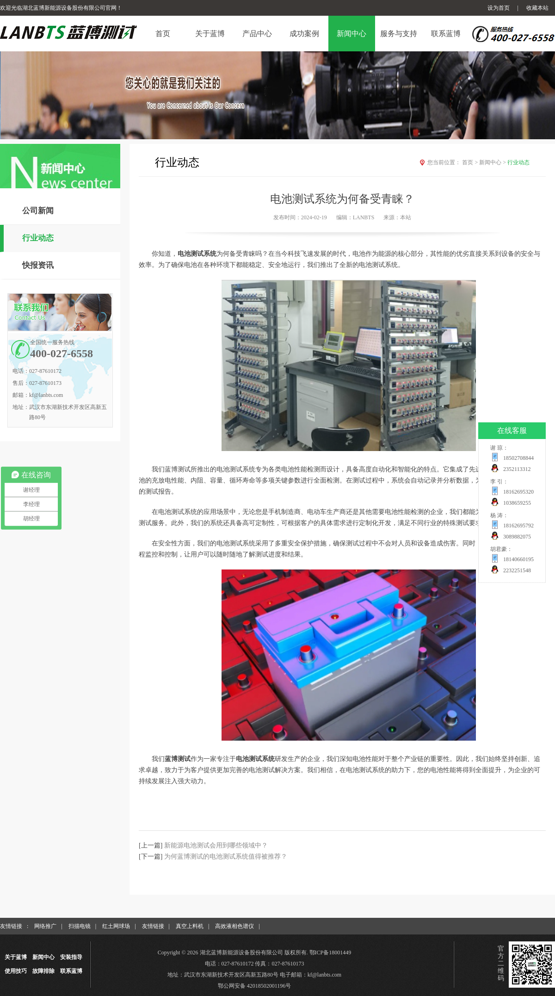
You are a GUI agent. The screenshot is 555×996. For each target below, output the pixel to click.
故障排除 (43, 971)
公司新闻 (38, 210)
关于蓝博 (16, 957)
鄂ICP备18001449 (330, 952)
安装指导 (71, 957)
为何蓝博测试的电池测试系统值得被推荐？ (225, 856)
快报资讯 (38, 265)
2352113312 (517, 469)
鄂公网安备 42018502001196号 (254, 986)
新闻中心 (493, 162)
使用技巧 (16, 971)
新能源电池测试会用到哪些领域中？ (216, 845)
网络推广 (45, 926)
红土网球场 (116, 926)
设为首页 (498, 8)
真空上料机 (190, 926)
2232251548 (517, 570)
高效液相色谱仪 (234, 926)
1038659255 (517, 503)
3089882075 (517, 536)
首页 (470, 162)
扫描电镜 (79, 926)
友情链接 (153, 926)
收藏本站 (537, 8)
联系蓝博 (71, 971)
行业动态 (38, 238)
